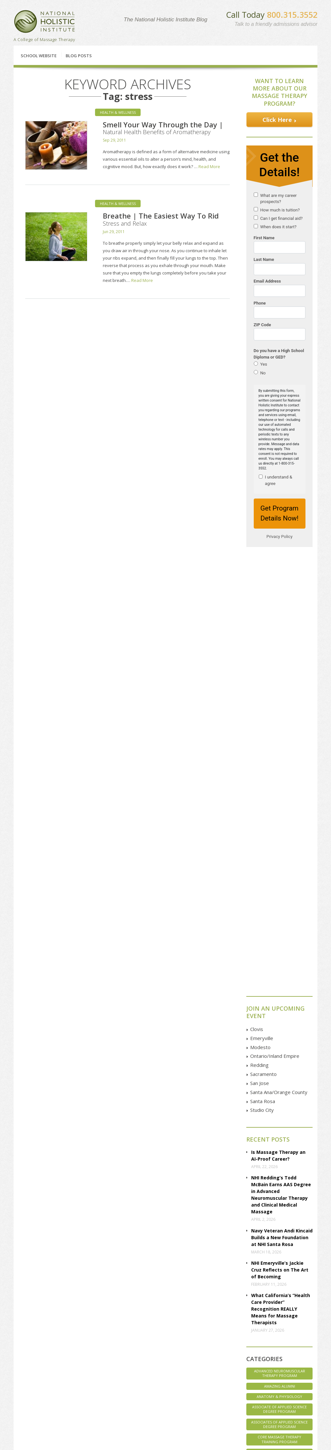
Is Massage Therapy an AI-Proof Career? (278, 717)
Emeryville (261, 599)
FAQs (28, 1360)
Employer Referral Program (39, 1398)
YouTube (271, 1369)
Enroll (201, 1306)
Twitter (269, 1361)
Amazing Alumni (279, 947)
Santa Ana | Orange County (100, 1398)
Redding (259, 626)
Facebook (272, 1347)
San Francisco (94, 1382)
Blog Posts (79, 56)
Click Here (277, 120)
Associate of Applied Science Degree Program (279, 970)
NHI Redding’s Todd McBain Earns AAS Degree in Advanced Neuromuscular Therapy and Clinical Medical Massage (281, 756)
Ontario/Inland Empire (274, 617)
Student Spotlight (279, 1097)
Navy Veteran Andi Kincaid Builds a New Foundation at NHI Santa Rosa (282, 799)
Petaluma (90, 1360)
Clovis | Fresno (96, 1346)
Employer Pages (38, 1389)
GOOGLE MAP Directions (222, 1362)
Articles (30, 1374)
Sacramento (263, 635)
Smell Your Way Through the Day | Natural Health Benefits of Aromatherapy (163, 128)
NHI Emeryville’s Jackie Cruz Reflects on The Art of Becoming (279, 831)
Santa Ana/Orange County (278, 653)
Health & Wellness (118, 112)
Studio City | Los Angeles (104, 1409)
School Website (39, 56)
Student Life (280, 1086)
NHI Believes (279, 1055)
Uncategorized (279, 1107)
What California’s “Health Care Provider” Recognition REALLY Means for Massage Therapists (280, 870)
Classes (45, 1306)
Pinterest (271, 1383)
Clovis (256, 590)
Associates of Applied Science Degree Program (279, 986)
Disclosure (33, 1382)
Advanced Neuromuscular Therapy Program (279, 935)
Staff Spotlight (279, 1076)
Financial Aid (125, 1306)
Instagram (272, 1376)
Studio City (262, 671)
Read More (209, 166)
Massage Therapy (279, 1045)
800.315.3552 (292, 14)
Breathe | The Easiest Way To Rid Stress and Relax (161, 219)
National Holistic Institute (45, 21)
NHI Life (279, 1065)
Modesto (260, 609)
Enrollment (33, 1353)
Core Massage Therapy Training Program (279, 1000)
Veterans (279, 1118)
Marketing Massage (280, 1034)
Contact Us (273, 1306)
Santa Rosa (262, 663)
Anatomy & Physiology (279, 958)
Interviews (279, 1024)
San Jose (259, 644)
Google (270, 1354)
